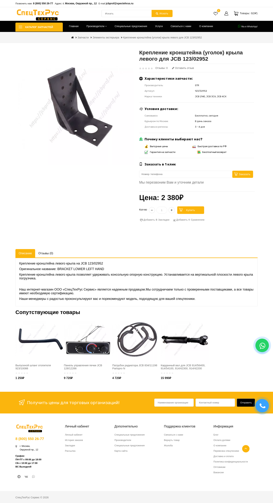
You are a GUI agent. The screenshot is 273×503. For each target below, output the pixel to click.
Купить (190, 210)
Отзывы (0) (45, 253)
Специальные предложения (131, 26)
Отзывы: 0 (161, 68)
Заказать (244, 174)
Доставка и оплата (223, 456)
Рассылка (70, 451)
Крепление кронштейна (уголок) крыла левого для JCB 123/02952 (162, 37)
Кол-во (143, 209)
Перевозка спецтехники (226, 451)
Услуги (159, 26)
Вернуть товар (172, 440)
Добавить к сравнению (190, 219)
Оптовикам (219, 467)
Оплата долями (221, 440)
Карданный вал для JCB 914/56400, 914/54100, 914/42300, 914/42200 (183, 367)
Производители (96, 26)
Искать (162, 13)
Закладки (70, 445)
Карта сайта (120, 451)
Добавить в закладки (156, 219)
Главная (74, 26)
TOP (246, 449)
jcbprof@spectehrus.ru (119, 3)
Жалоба (168, 445)
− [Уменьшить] (152, 210)
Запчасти (83, 37)
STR (197, 85)
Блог (215, 434)
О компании (206, 26)
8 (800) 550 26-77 (43, 3)
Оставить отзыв (183, 68)
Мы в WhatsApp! (248, 26)
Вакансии (218, 472)
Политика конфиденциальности (230, 461)
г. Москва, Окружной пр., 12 (80, 3)
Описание (25, 253)
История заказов (74, 440)
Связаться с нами (181, 26)
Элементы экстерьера (106, 37)
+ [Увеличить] (172, 210)
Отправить (246, 402)
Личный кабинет (74, 434)
